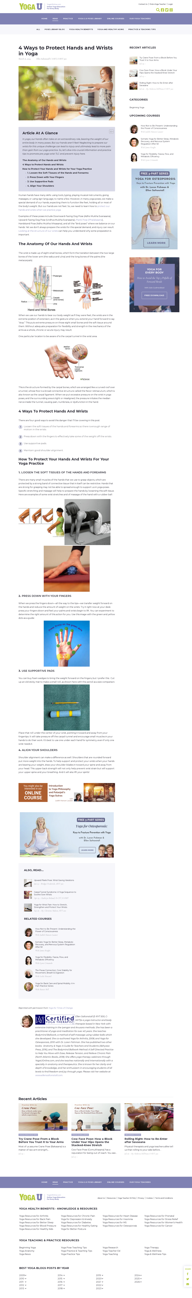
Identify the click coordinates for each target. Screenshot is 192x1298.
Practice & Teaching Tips (142, 29)
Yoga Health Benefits (81, 29)
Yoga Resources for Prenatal (159, 1216)
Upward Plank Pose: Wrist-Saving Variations (54, 880)
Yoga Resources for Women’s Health (163, 1222)
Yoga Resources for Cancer (158, 1226)
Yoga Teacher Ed (111, 1251)
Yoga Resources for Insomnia (118, 1219)
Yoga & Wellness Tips (155, 1254)
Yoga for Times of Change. (61, 1008)
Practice (68, 19)
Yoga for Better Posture (73, 1229)
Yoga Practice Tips (70, 1254)
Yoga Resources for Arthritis (33, 1216)
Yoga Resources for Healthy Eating (79, 1226)
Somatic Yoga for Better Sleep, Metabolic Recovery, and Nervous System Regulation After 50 (55, 944)
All (38, 29)
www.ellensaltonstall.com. (49, 1075)
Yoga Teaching (110, 1254)
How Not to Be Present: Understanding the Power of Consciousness (55, 930)
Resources (111, 1198)
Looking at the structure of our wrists (38, 231)
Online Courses (115, 19)
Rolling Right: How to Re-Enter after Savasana (156, 84)
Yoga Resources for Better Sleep (36, 1222)
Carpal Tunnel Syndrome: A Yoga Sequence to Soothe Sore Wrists (55, 893)
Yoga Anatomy (26, 1251)
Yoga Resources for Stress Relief (161, 1219)
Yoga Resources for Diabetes (76, 1222)
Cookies (149, 1198)
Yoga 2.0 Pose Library (90, 19)
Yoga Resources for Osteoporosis (120, 1226)
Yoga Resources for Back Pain (34, 1219)
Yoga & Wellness (152, 1251)
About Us (101, 1198)
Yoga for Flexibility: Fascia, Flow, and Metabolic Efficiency (51, 958)
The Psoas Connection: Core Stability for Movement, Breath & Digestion (53, 971)
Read (55, 19)
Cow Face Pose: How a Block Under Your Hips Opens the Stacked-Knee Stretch (158, 71)
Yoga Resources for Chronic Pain (78, 1216)
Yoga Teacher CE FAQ (127, 1198)
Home (44, 19)
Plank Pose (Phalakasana (89, 220)
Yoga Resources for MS (115, 1222)
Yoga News (25, 1254)
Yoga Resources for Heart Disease (120, 1216)
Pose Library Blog (55, 29)
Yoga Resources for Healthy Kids (36, 1229)
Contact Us (143, 4)
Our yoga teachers (140, 19)
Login (170, 4)
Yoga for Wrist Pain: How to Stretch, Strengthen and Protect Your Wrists (50, 906)
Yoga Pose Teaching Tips (74, 1247)
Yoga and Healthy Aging (110, 29)
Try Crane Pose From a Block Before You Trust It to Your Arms (158, 59)
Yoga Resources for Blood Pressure (37, 1226)
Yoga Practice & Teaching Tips (76, 1251)
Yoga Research (110, 1247)
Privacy (141, 1198)
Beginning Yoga (136, 107)
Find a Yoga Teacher (158, 4)
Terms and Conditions (164, 1198)
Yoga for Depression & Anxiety (76, 1219)
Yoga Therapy (151, 1247)
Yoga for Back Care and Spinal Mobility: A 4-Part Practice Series (55, 984)
